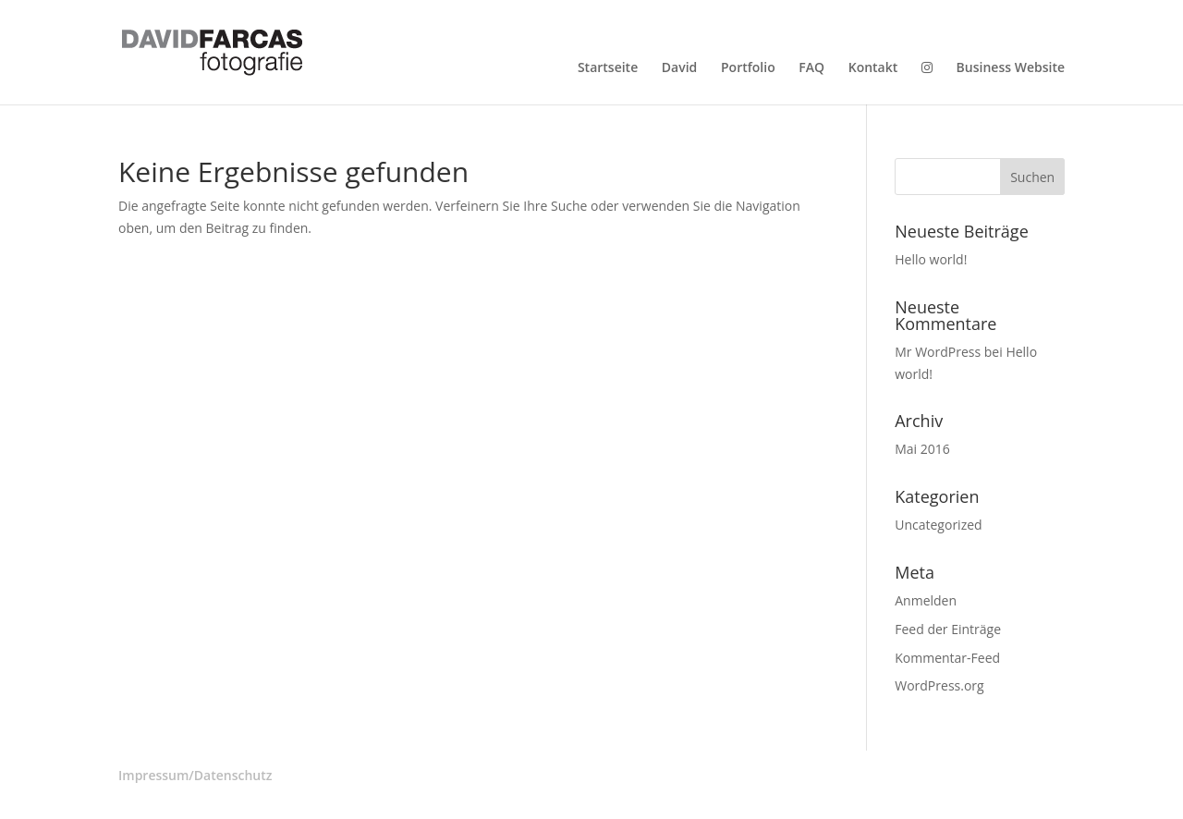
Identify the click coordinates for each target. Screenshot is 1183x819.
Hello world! (931, 259)
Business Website (1011, 68)
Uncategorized (938, 524)
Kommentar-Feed (947, 657)
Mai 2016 (922, 449)
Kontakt (873, 68)
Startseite (608, 68)
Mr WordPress (938, 352)
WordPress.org (939, 685)
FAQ (811, 68)
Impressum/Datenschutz (195, 775)
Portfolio (748, 68)
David (679, 68)
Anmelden (926, 600)
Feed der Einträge (948, 629)
